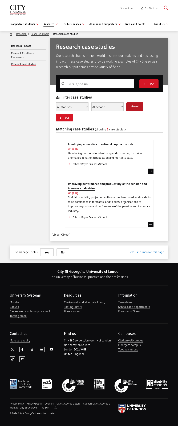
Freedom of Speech (130, 311)
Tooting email (18, 316)
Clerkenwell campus (130, 340)
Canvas (14, 307)
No (62, 252)
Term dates (125, 302)
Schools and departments (134, 307)
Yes (47, 252)
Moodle (14, 302)
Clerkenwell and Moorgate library (84, 302)
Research (21, 33)
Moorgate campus (129, 345)
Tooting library (73, 307)
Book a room (72, 311)
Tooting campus (128, 349)
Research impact (40, 33)
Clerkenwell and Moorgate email (30, 311)
